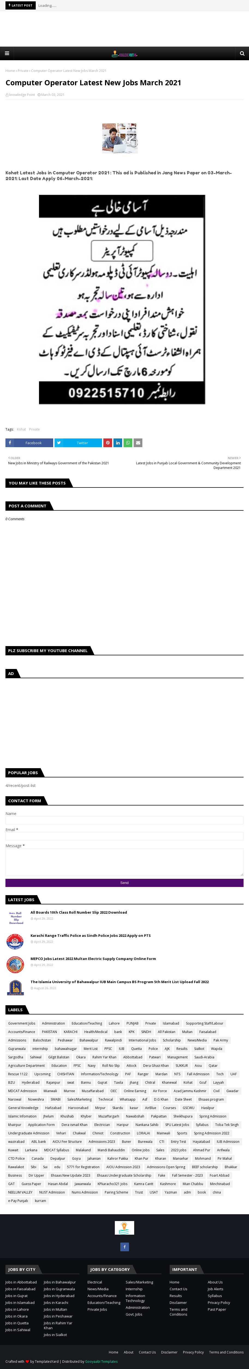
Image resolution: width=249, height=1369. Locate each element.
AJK (167, 1048)
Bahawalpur (89, 1040)
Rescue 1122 (18, 1074)
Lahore (114, 1023)
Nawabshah (135, 1116)
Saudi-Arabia (204, 1057)
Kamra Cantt (143, 1184)
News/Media (197, 1040)
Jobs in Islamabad (20, 1302)
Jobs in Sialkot (55, 1334)
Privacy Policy (219, 1302)
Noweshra (36, 1099)
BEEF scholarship (205, 1167)
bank (118, 1031)
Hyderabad (31, 1082)
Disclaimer (178, 1302)
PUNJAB (133, 1023)
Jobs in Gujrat (16, 1295)
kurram (40, 1200)
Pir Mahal (225, 1158)
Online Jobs (140, 1150)
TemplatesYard (47, 1361)
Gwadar (232, 1091)
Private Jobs (97, 1309)
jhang (134, 1082)
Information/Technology (99, 1074)
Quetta (136, 1048)
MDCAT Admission (22, 1091)
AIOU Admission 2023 (123, 1167)
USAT (154, 1192)
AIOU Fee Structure (67, 1141)
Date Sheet (183, 1099)
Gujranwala (17, 1048)
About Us (215, 1282)
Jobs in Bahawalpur (60, 1282)
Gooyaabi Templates (101, 1361)
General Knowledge (23, 1108)
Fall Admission (198, 1074)
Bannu (86, 1082)
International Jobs (142, 1040)
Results (181, 1048)
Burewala (145, 1141)
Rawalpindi (113, 1040)
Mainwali (163, 1133)
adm (187, 1192)
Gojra (76, 1158)
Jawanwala (83, 1184)
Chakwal (79, 1133)
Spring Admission (212, 1116)
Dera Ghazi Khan (156, 1065)
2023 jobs (178, 1150)
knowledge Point (22, 94)
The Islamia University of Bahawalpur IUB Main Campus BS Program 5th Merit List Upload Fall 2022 (120, 981)
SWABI (56, 1099)
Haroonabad (78, 1108)
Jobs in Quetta (17, 1322)
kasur (134, 1108)
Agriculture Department (26, 1065)
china (217, 1192)
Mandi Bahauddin (111, 1150)
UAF (233, 1074)
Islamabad (171, 1023)
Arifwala (223, 1150)
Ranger (143, 1074)
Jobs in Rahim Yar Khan (58, 1325)
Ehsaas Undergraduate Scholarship (124, 1175)
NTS (177, 1074)
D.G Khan (161, 1099)
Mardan (161, 1074)
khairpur (14, 1124)
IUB (121, 1048)
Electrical (95, 1282)
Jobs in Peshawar (58, 1316)
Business (15, 1175)
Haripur (123, 1124)
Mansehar (180, 1158)
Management (177, 1057)
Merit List (91, 1048)
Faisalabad (207, 1031)
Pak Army (221, 1040)
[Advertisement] (124, 29)
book (202, 1192)
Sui (45, 1167)
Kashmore (168, 1184)
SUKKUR (182, 1065)
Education (59, 1065)
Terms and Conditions (178, 1312)
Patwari (155, 1057)
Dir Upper (36, 1175)
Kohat (21, 429)
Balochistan (42, 1040)
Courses (169, 1108)
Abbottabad (132, 1057)
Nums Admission (85, 1192)
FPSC (77, 1065)
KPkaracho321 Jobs (112, 1184)
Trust (139, 1192)
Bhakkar (231, 1167)
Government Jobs (21, 1023)
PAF (128, 1074)
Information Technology (135, 1298)
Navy (91, 1065)
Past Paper (217, 1309)
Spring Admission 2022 (211, 1133)
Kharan (160, 1158)
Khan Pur (141, 1158)
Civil (216, 1091)
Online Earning (135, 1091)
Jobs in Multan (55, 1309)
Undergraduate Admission (28, 1133)
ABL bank (38, 1141)
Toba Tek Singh (227, 1124)
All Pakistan (166, 1031)
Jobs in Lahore (17, 1309)
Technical (105, 1099)
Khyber (86, 1116)
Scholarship (172, 1040)
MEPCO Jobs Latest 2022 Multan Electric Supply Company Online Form (93, 958)
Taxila (118, 1082)
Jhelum (48, 1116)
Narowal (14, 1099)
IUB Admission (228, 1141)
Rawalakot (16, 1167)
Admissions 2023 (102, 1141)
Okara (81, 1057)
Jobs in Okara (16, 1316)
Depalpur (57, 1158)
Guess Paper (31, 1184)
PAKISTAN (49, 1031)
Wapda (216, 1048)
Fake (161, 1175)
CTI (161, 1141)
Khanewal (169, 1082)
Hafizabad (53, 1108)
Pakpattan (159, 1116)
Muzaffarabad (93, 1091)
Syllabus (202, 1124)
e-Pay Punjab (18, 1200)
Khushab (67, 1116)
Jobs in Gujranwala (59, 1288)
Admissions (17, 1040)
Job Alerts (215, 1288)
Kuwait (13, 1150)
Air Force (160, 1091)
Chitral (150, 1082)
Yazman (171, 1192)
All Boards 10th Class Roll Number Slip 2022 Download (79, 912)
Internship (134, 1288)
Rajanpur (53, 1082)
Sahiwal (35, 1057)
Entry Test (178, 1141)
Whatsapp (128, 1099)
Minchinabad (220, 1184)
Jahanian (94, 1158)
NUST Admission (52, 1192)
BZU (11, 1082)
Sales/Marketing (79, 1099)
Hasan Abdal (58, 1184)
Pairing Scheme (116, 1192)
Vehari (61, 1133)
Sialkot (199, 1048)
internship (40, 1048)
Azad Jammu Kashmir (190, 1091)
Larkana (31, 1150)
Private (23, 70)
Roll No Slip (111, 1065)
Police (153, 1048)
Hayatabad (201, 1141)
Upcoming (42, 1074)
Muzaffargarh (108, 1116)
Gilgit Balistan (58, 1057)
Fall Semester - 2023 (187, 1175)
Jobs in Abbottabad (21, 1282)
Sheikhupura (183, 1116)
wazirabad (16, 1141)
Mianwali (50, 1091)
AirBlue (150, 1108)
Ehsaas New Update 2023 (70, 1175)
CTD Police (16, 1158)
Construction (120, 1133)
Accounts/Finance (21, 1031)
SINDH (146, 1031)
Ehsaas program (211, 1099)
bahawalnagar (66, 1048)
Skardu (117, 1108)
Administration (53, 1023)
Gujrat (102, 1082)
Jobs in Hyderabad (59, 1295)
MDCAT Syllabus (56, 1150)
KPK (131, 1031)
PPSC (108, 1048)
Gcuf (202, 1082)
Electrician (102, 1124)
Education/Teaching (87, 1023)
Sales (160, 1150)
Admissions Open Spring (166, 1167)
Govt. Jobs (134, 1314)
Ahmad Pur (201, 1150)
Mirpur (100, 1108)
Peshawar (65, 1040)
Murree (69, 1091)
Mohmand (203, 1158)
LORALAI (143, 1133)
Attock (131, 1065)
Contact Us (178, 1288)
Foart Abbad (219, 1175)
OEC (113, 1091)
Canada (38, 1158)
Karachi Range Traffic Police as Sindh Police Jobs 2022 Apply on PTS (91, 935)
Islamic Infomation (22, 1116)
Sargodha (15, 1057)
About (128, 1352)
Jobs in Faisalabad (20, 1288)
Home (10, 70)
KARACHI (70, 1031)
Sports (182, 1133)
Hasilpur (207, 1108)
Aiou (198, 1065)
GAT (11, 1184)
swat (70, 1082)
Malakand (83, 1150)
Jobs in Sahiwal (17, 1329)
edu (57, 1167)
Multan (187, 1031)
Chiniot (97, 1133)
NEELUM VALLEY (20, 1192)
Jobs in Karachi (56, 1302)
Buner (126, 1141)
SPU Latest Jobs (177, 1124)
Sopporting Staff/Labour (204, 1023)
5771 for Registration (83, 1167)
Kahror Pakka (117, 1158)
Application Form (41, 1124)
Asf (144, 1099)
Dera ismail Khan (75, 1124)
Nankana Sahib (147, 1124)
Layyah (218, 1082)
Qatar (213, 1065)
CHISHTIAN (65, 1074)
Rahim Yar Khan (104, 1057)
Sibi (33, 1167)
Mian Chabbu (193, 1184)
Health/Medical (95, 1031)
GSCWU (188, 1108)
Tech (220, 1074)
